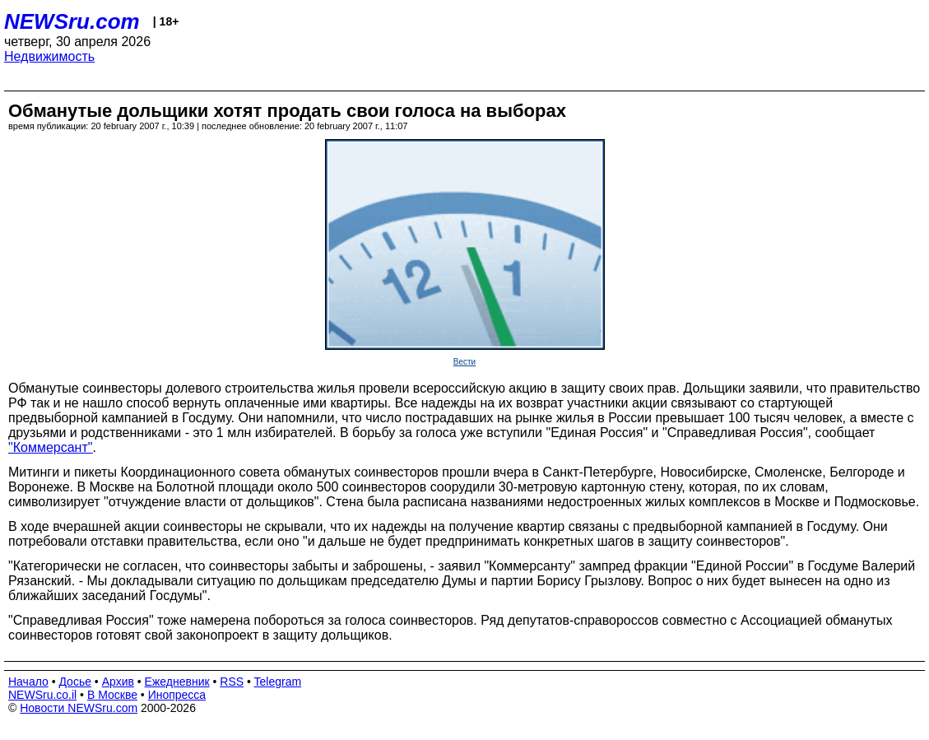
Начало (28, 681)
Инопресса (177, 694)
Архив (118, 681)
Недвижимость (49, 56)
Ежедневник (177, 681)
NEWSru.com (72, 21)
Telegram (278, 681)
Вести (464, 361)
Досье (74, 681)
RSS (232, 681)
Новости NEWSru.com (78, 707)
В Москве (112, 694)
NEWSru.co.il (42, 694)
